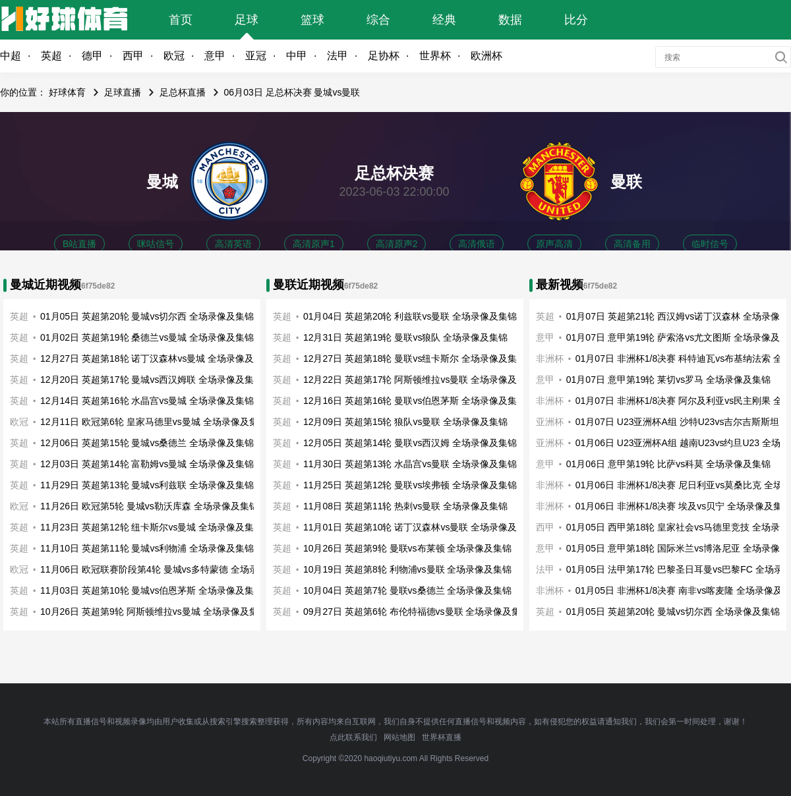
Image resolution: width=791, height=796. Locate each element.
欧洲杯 (486, 55)
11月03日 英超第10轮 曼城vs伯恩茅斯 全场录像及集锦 (151, 590)
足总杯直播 (183, 92)
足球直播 (122, 92)
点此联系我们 (353, 737)
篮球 (312, 19)
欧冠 (174, 55)
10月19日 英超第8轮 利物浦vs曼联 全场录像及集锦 (407, 569)
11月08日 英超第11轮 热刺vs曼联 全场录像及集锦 (405, 506)
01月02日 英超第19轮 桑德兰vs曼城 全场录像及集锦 (147, 337)
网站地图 (399, 737)
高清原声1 (314, 244)
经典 (444, 19)
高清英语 (233, 244)
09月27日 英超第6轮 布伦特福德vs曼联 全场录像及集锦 (417, 611)
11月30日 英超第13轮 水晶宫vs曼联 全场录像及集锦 (410, 464)
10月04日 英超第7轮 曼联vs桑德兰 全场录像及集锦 (407, 590)
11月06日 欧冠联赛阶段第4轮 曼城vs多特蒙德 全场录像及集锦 (167, 569)
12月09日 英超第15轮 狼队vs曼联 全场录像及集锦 (405, 421)
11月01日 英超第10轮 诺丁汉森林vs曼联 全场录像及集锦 (419, 527)
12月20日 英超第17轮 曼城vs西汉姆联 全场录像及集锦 (151, 379)
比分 (576, 19)
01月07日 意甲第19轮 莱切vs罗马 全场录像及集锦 (668, 379)
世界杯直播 (441, 737)
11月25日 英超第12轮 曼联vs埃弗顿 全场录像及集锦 (410, 485)
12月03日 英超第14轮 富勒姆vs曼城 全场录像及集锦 (147, 464)
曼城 (162, 181)
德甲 (92, 55)
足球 (246, 19)
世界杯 (435, 55)
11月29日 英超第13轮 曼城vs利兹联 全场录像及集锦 (147, 485)
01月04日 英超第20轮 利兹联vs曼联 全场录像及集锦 (410, 316)
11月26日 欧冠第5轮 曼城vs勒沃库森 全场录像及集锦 (149, 506)
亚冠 (255, 55)
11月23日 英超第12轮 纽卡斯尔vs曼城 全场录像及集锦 (151, 527)
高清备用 (632, 244)
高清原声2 (397, 244)
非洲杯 (550, 400)
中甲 (296, 55)
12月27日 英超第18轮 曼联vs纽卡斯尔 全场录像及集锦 (414, 358)
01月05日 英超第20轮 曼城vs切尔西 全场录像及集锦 (147, 316)
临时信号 (709, 244)
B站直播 (79, 244)
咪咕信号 (155, 244)
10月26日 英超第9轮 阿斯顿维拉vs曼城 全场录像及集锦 (154, 611)
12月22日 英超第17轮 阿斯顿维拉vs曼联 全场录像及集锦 (419, 379)
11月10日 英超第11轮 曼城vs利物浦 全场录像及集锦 (147, 548)
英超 (51, 55)
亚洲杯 (550, 421)
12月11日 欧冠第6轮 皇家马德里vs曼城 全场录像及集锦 (154, 421)
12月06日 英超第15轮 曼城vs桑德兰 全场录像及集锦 (147, 443)
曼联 (626, 181)
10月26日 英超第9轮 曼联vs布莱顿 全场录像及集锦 (407, 548)
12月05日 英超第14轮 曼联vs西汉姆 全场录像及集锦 (410, 443)
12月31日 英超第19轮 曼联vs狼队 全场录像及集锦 (405, 337)
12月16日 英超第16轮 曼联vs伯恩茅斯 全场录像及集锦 (414, 400)
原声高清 (554, 244)
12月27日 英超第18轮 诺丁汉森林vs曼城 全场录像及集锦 (156, 358)
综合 (378, 19)
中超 (10, 55)
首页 (180, 19)
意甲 (214, 55)
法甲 (337, 55)
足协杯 (383, 55)
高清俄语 (476, 244)
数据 (510, 19)
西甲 (133, 55)
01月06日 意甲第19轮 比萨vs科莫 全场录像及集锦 (668, 464)
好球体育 (67, 92)
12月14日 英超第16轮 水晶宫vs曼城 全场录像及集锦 (147, 400)
